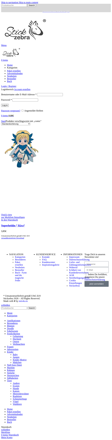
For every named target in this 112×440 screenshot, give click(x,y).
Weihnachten (19, 344)
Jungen (16, 357)
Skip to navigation (10, 2)
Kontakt (46, 257)
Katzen (16, 391)
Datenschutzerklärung (79, 259)
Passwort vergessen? (10, 110)
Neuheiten (20, 267)
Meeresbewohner (21, 393)
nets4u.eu (23, 301)
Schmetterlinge (20, 399)
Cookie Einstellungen (75, 281)
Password (6, 100)
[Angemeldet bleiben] (22, 110)
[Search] (14, 5)
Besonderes (20, 259)
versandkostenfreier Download (12, 238)
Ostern (16, 341)
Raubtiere (17, 396)
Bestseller (19, 270)
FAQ (44, 259)
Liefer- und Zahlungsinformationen (80, 263)
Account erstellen (22, 89)
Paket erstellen (19, 263)
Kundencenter (48, 262)
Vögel (15, 401)
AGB (71, 275)
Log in (5, 105)
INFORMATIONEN (72, 254)
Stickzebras (74, 285)
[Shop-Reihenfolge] (15, 124)
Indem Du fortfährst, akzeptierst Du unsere (96, 277)
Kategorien (20, 257)
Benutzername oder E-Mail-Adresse (19, 94)
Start (3, 121)
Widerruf (73, 267)
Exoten (16, 386)
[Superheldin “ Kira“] (23, 168)
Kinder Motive (20, 360)
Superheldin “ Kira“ (13, 225)
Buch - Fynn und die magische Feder (21, 276)
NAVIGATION (16, 254)
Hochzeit (17, 339)
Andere (16, 383)
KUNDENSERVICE (46, 254)
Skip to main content (28, 2)
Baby (15, 354)
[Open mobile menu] (4, 45)
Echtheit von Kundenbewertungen (78, 271)
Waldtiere (17, 404)
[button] (9, 220)
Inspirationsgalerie (50, 265)
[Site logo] (25, 42)
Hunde (16, 388)
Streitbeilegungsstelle (79, 278)
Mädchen (17, 362)
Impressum (74, 257)
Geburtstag (18, 336)
